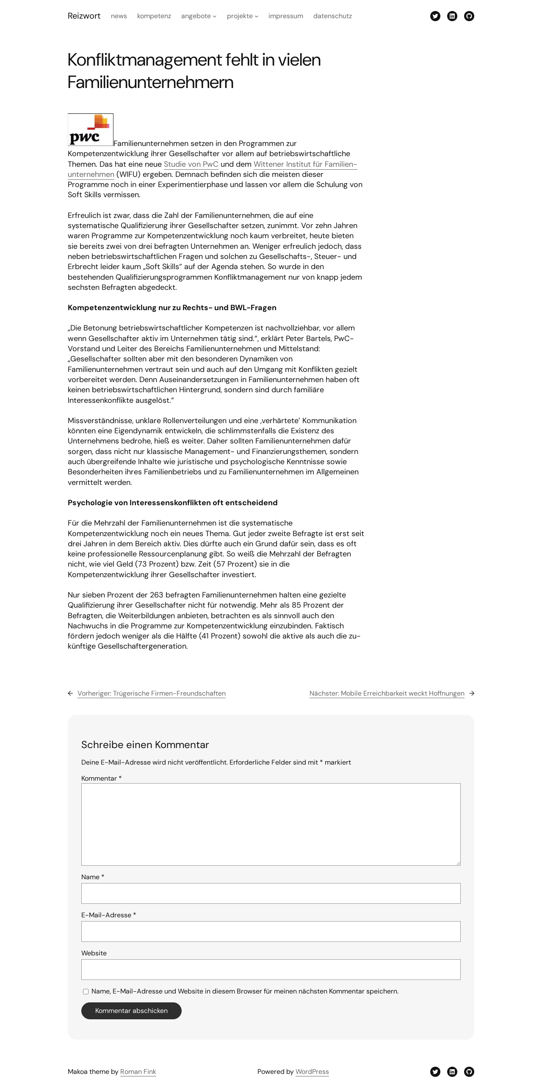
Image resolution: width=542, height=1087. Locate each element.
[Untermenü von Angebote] (215, 16)
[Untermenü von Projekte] (256, 16)
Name (93, 876)
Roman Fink (138, 1071)
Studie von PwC (191, 164)
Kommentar (101, 778)
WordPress (312, 1071)
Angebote (196, 15)
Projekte (240, 15)
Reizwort (84, 15)
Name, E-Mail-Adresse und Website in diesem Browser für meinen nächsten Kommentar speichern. (244, 991)
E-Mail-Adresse (108, 915)
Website (94, 953)
